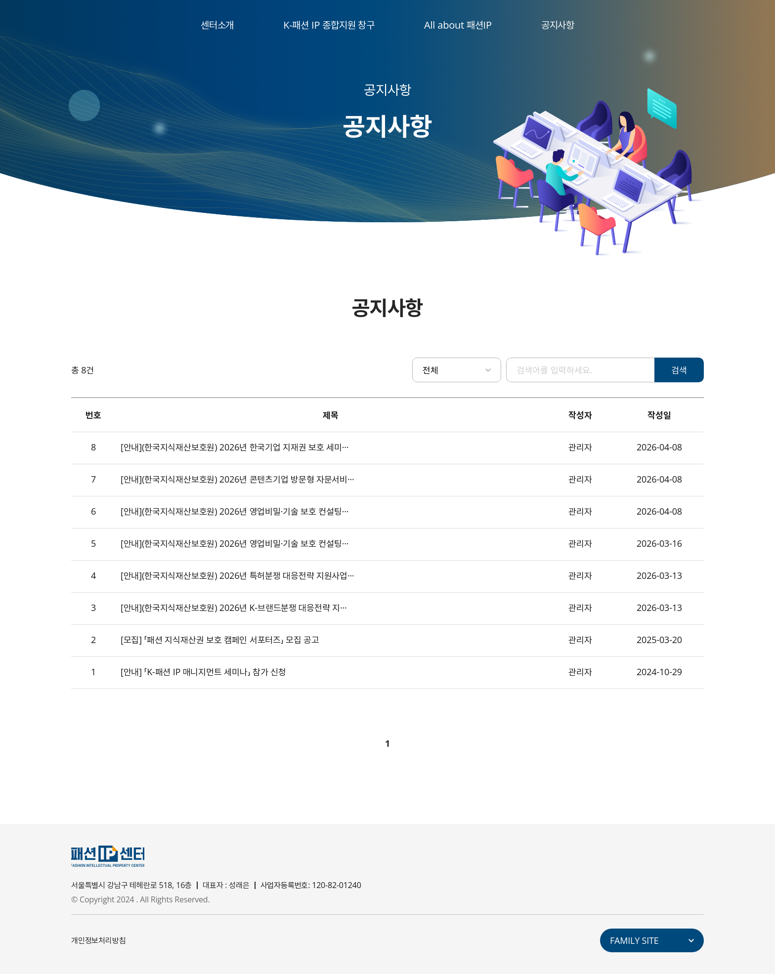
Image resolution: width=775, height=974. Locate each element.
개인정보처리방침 (98, 940)
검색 (679, 370)
